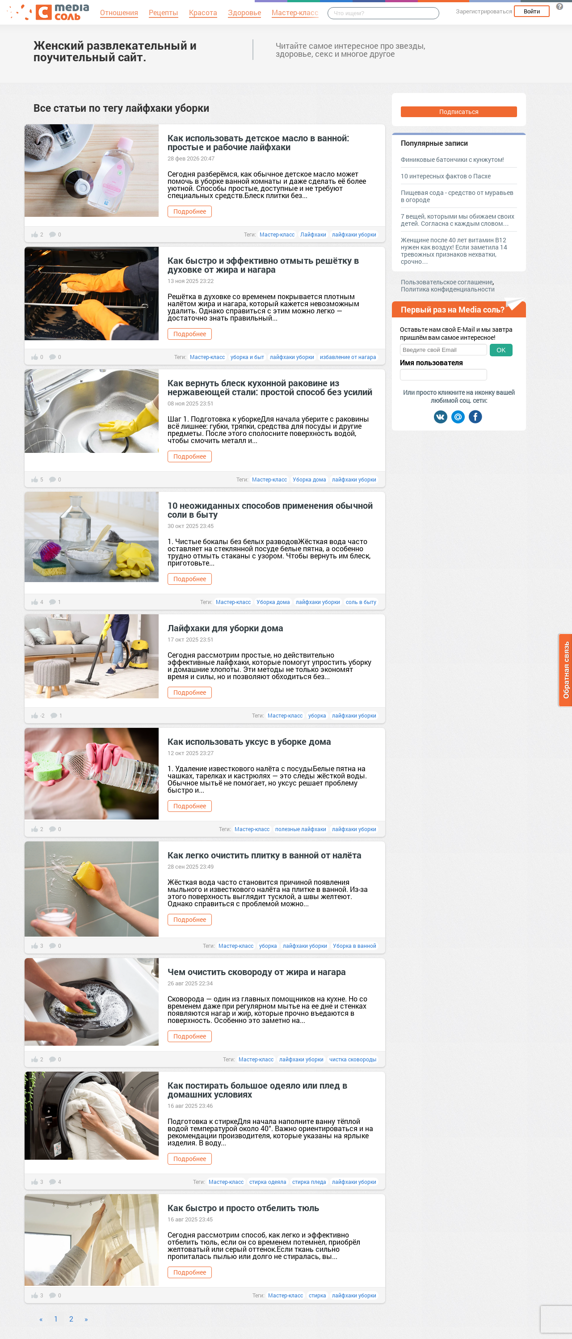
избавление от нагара (348, 356)
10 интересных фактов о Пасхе (446, 176)
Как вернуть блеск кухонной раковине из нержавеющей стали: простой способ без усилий (270, 387)
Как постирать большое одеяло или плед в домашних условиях (257, 1089)
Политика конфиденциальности (448, 289)
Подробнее (189, 211)
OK (500, 350)
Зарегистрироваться (484, 11)
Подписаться (459, 111)
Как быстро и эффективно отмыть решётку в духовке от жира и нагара (263, 265)
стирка (317, 1295)
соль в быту (361, 601)
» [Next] (86, 1318)
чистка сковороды (352, 1059)
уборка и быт (247, 356)
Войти (532, 11)
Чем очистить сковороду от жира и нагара (257, 971)
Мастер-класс (277, 234)
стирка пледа (309, 1181)
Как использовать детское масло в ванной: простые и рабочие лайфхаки (258, 142)
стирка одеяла (267, 1181)
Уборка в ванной (354, 945)
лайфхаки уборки (354, 234)
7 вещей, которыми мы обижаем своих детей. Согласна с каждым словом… (457, 220)
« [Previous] (41, 1318)
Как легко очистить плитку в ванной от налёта (265, 854)
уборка (317, 715)
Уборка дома (309, 479)
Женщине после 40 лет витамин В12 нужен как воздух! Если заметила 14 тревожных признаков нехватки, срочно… (454, 251)
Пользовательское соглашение (446, 282)
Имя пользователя (431, 363)
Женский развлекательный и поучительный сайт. (115, 51)
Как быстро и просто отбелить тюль (243, 1207)
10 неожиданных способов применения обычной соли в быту (270, 510)
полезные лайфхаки (300, 828)
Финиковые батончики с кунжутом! (452, 159)
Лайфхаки (313, 234)
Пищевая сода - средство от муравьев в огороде (457, 196)
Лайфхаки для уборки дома (225, 627)
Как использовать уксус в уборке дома (249, 741)
